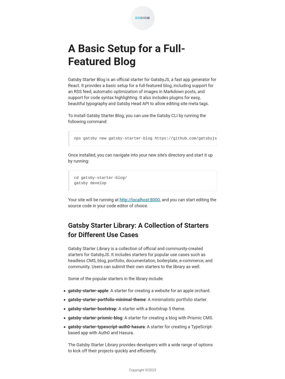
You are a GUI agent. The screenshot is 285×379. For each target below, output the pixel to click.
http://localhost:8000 (140, 199)
